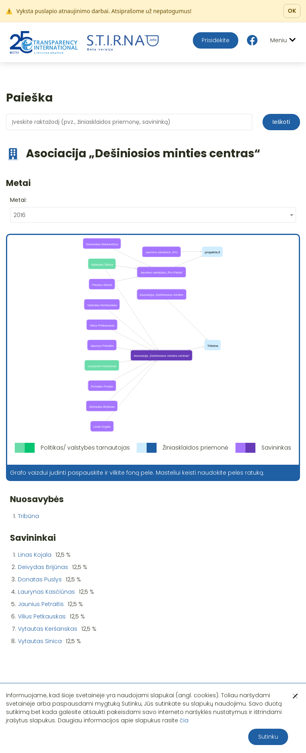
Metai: (18, 200)
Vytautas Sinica (40, 641)
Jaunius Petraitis (41, 604)
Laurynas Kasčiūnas (46, 592)
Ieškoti (281, 122)
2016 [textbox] (20, 215)
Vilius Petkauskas (42, 616)
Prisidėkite (216, 40)
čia (184, 720)
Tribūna (28, 516)
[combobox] (153, 215)
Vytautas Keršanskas (47, 629)
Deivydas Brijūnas (43, 567)
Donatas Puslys (40, 579)
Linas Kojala (34, 555)
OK (292, 11)
